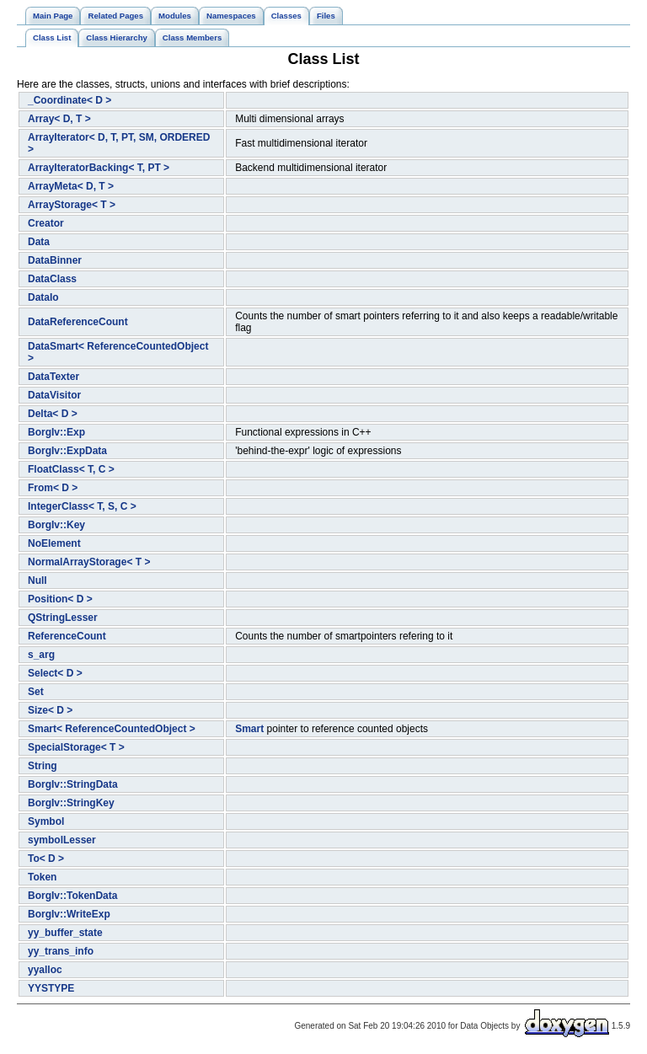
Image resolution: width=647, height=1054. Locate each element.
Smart (249, 729)
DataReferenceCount (78, 322)
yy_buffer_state (65, 933)
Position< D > (60, 599)
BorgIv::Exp (56, 432)
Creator (46, 223)
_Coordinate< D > (69, 100)
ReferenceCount (67, 636)
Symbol (46, 821)
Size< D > (50, 710)
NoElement (54, 543)
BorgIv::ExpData (67, 451)
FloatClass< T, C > (71, 469)
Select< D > (55, 673)
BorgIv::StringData (73, 784)
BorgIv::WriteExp (69, 914)
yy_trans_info (61, 951)
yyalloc (45, 970)
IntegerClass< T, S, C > (82, 506)
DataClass (52, 279)
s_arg (41, 655)
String (42, 766)
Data (39, 242)
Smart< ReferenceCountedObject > (111, 729)
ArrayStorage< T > (71, 205)
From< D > (53, 488)
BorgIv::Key (56, 525)
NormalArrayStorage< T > (89, 562)
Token (42, 877)
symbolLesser (62, 840)
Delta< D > (53, 414)
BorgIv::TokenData (72, 896)
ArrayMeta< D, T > (71, 186)
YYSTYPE (51, 988)
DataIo (43, 297)
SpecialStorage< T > (76, 747)
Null (37, 580)
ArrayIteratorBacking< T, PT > (98, 168)
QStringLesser (63, 617)
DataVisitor (54, 395)
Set (36, 692)
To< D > (46, 858)
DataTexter (53, 377)
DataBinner (55, 260)
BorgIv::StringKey (71, 803)
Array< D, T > (59, 119)
